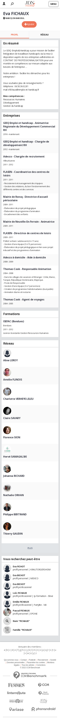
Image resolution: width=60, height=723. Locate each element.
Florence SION (11, 437)
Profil (14, 34)
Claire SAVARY (11, 418)
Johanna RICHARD (13, 476)
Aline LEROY (10, 360)
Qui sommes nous (11, 660)
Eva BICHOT (19, 575)
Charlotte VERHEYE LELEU (18, 399)
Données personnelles (15, 662)
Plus (30, 547)
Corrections (40, 665)
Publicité (32, 660)
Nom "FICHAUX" (21, 621)
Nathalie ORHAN (13, 495)
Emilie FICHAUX (21, 601)
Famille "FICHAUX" (22, 629)
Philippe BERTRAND (15, 514)
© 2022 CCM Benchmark (30, 668)
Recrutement (43, 660)
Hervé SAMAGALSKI (15, 456)
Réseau (44, 34)
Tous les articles (28, 665)
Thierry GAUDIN (13, 533)
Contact (23, 660)
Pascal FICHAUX (21, 610)
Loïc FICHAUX (20, 592)
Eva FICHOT (19, 566)
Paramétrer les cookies (36, 662)
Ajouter (30, 24)
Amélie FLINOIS (12, 379)
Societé (53, 660)
